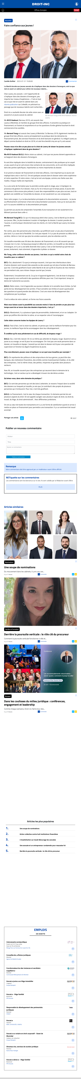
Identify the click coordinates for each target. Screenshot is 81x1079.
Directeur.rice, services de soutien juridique (22, 1046)
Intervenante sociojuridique (16, 942)
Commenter (43, 574)
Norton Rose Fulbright (12, 1051)
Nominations (9, 562)
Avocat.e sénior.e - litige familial (18, 1059)
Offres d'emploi (40, 10)
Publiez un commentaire (18, 457)
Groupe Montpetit (11, 985)
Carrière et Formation (12, 629)
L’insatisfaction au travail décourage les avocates (38, 840)
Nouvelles (8, 20)
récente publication (11, 104)
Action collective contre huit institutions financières (39, 834)
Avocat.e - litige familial (15, 994)
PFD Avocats (9, 998)
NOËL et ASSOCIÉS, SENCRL (14, 1024)
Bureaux (8, 696)
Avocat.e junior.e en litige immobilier (19, 981)
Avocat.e (9, 1020)
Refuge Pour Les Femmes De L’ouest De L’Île (18, 948)
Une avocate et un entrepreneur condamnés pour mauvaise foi (43, 845)
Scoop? (76, 10)
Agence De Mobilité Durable (13, 959)
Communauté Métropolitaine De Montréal (17, 975)
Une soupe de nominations (29, 828)
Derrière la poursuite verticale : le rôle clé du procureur (40, 851)
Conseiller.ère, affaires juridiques (18, 955)
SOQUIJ (8, 1014)
